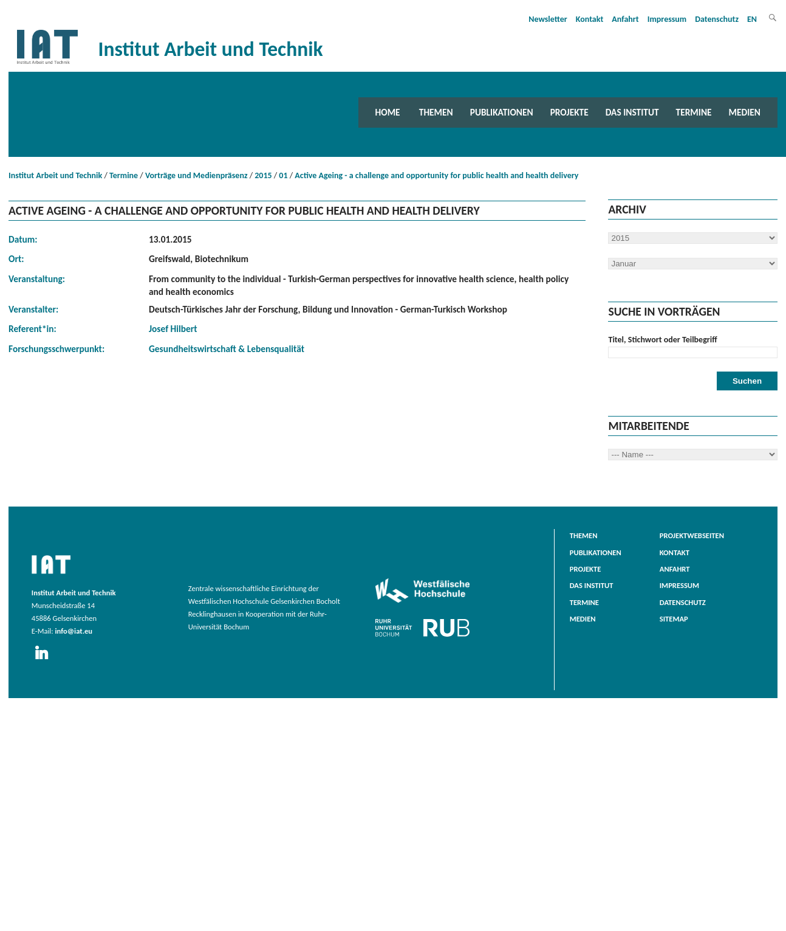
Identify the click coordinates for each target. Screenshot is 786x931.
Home (387, 112)
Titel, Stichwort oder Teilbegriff (662, 339)
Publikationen (501, 112)
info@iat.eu (73, 630)
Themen (436, 112)
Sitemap (674, 618)
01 (283, 175)
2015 (263, 175)
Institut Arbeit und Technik (55, 175)
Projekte (569, 112)
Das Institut (632, 112)
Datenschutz (717, 19)
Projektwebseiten (692, 535)
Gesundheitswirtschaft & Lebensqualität (226, 349)
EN (752, 19)
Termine (694, 112)
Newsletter (547, 19)
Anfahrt (625, 19)
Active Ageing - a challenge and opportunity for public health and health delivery (436, 175)
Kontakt (589, 19)
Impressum (667, 19)
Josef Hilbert (173, 328)
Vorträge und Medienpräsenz (196, 175)
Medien (744, 112)
